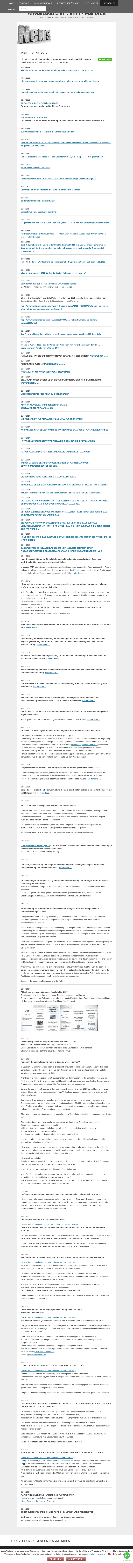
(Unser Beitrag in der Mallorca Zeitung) (37, 1501)
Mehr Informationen (97, 1554)
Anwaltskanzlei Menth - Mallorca (66, 13)
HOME (11, 3)
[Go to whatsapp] (127, 1555)
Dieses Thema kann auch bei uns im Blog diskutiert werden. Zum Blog (50, 1224)
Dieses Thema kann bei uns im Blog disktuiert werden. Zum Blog (48, 1262)
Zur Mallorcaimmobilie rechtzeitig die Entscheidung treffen (47, 132)
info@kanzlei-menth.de (36, 1355)
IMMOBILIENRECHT (43, 3)
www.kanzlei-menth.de (44, 1352)
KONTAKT (12, 9)
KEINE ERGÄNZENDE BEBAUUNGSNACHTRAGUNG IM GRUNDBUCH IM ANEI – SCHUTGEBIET (64, 485)
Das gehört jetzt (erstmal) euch (36, 846)
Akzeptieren (75, 1559)
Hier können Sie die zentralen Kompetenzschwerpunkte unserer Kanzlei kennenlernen (60, 81)
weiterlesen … (43, 644)
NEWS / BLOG (109, 3)
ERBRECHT (24, 3)
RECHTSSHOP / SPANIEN (68, 3)
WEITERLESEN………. (55, 364)
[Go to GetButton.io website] (127, 1560)
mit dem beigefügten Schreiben (84, 745)
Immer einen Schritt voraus (34, 117)
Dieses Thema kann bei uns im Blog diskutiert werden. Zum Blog (48, 1370)
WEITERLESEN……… (99, 356)
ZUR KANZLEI (91, 3)
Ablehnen (55, 1559)
